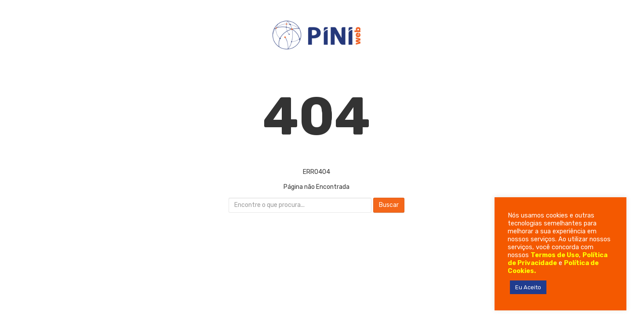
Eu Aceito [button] (528, 287)
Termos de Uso (555, 255)
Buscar (389, 205)
